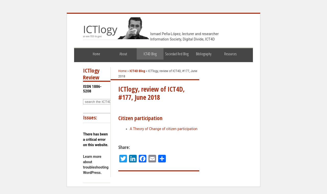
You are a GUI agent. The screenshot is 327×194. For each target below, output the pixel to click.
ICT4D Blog (150, 53)
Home (96, 53)
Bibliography (203, 53)
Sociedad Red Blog (177, 53)
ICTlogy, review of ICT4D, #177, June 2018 (151, 93)
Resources (230, 53)
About (123, 53)
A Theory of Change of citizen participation (163, 129)
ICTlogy (100, 31)
